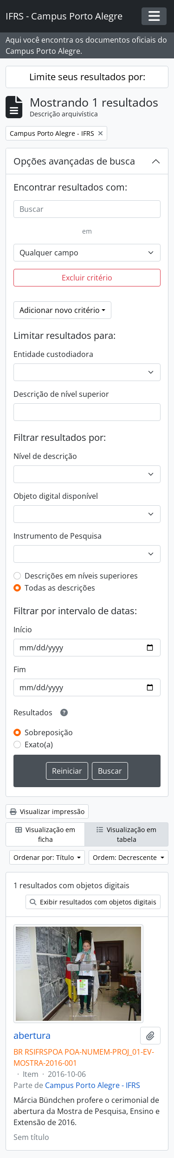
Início (22, 629)
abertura (32, 1035)
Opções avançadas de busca (74, 161)
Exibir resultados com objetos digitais (93, 901)
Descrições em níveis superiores (81, 576)
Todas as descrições (60, 588)
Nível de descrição (45, 456)
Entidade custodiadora (53, 354)
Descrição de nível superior (61, 394)
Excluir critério (87, 278)
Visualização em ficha (45, 834)
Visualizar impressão (47, 811)
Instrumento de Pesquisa (57, 536)
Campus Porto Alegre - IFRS (92, 1085)
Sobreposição (49, 732)
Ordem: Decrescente (126, 857)
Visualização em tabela (126, 834)
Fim (19, 669)
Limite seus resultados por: (87, 76)
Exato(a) (39, 744)
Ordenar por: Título (44, 857)
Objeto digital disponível (55, 496)
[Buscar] (87, 209)
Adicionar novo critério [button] (59, 310)
